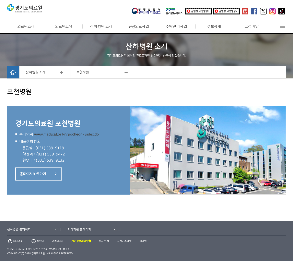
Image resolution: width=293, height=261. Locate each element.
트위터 (38, 241)
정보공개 (214, 26)
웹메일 (143, 241)
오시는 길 (104, 241)
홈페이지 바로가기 (38, 174)
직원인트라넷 (124, 241)
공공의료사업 (139, 26)
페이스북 (15, 241)
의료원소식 (63, 26)
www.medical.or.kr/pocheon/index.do (66, 134)
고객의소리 (57, 241)
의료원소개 (25, 26)
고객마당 (252, 26)
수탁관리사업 (176, 26)
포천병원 (83, 72)
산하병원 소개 (101, 26)
